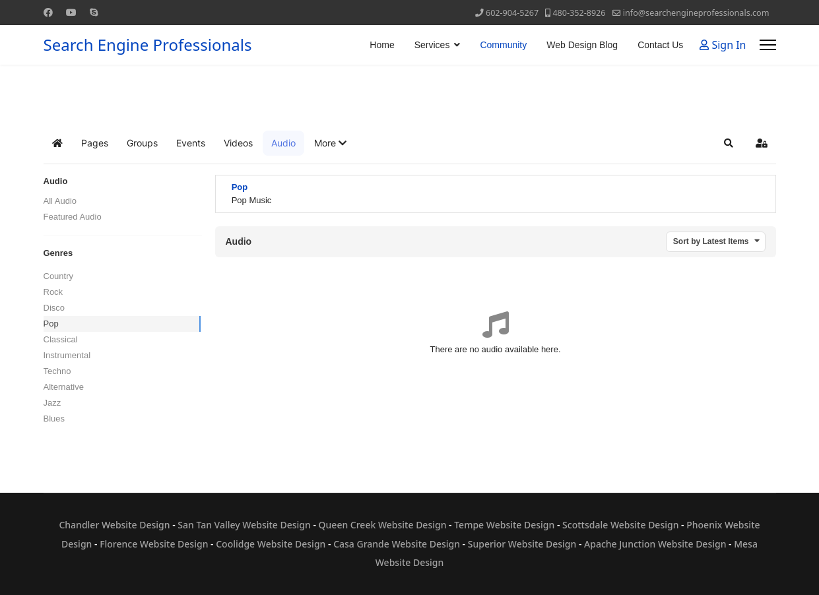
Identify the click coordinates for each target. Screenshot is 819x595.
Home (382, 45)
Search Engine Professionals (148, 45)
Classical (61, 339)
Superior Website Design (522, 544)
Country (59, 276)
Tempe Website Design (504, 524)
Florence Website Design (154, 544)
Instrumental (67, 355)
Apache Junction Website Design (655, 544)
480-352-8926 (578, 12)
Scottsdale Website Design (620, 524)
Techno (57, 371)
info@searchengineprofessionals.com (696, 12)
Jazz (52, 403)
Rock (53, 292)
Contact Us (660, 45)
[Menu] (768, 45)
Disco (54, 308)
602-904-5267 (512, 12)
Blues (54, 418)
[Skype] (94, 12)
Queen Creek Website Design (383, 524)
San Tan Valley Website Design (244, 524)
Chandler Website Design (114, 524)
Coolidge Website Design (270, 544)
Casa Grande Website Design (396, 544)
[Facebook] (48, 12)
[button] (330, 143)
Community (503, 45)
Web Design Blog (582, 45)
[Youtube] (71, 12)
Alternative (64, 387)
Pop (51, 324)
